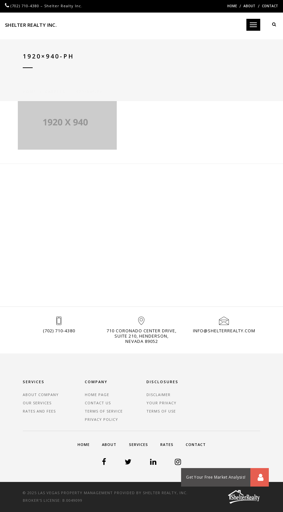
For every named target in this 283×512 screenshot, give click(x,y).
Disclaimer (158, 394)
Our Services (37, 402)
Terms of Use (161, 411)
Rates (166, 444)
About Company (41, 394)
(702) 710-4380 (25, 5)
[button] (259, 477)
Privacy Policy (101, 419)
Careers (55, 83)
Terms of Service (104, 411)
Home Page (97, 394)
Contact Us (98, 402)
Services (138, 444)
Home (232, 6)
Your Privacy (161, 402)
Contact (270, 6)
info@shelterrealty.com (224, 331)
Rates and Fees (39, 411)
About (249, 6)
